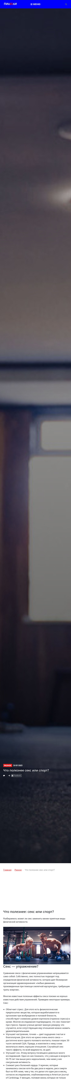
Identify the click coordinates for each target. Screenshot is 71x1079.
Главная (7, 869)
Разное (7, 765)
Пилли (10, 4)
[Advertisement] (37, 891)
